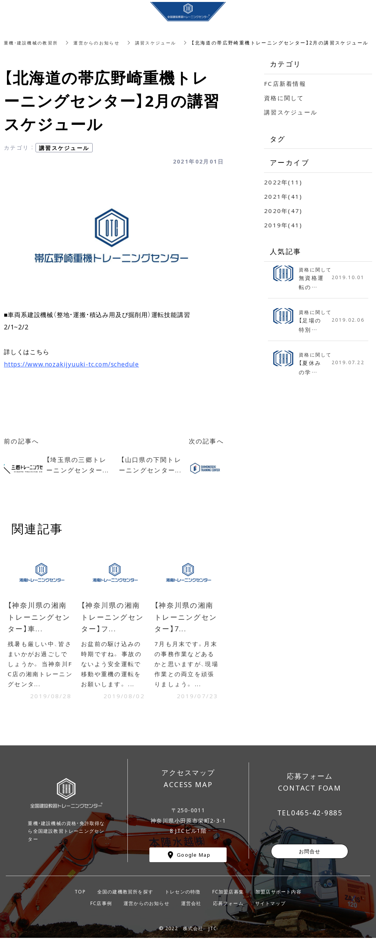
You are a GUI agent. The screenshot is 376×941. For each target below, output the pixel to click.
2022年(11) (283, 181)
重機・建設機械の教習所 (33, 42)
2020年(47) (283, 210)
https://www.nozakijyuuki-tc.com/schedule (71, 363)
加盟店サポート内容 (278, 894)
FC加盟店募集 (228, 894)
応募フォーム (228, 905)
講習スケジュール (166, 42)
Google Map (193, 857)
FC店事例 (101, 905)
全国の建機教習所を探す (125, 894)
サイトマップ (270, 905)
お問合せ (310, 853)
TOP (80, 894)
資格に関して (285, 97)
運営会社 (191, 905)
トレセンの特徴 (182, 894)
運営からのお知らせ (103, 42)
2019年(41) (283, 224)
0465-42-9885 (316, 815)
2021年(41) (283, 196)
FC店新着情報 (286, 83)
